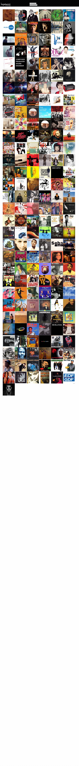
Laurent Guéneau (33, 3)
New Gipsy (56, 168)
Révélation (57, 325)
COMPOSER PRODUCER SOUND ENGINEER (20, 62)
